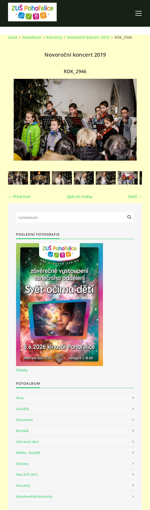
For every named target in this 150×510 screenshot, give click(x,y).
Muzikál (22, 430)
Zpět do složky (79, 196)
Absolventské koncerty (34, 496)
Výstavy (22, 463)
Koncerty (54, 37)
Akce (20, 397)
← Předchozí (19, 196)
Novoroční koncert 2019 (88, 37)
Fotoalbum (31, 37)
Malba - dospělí (28, 452)
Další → (135, 196)
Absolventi (24, 419)
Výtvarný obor (27, 441)
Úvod (12, 37)
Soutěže (22, 408)
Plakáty (22, 370)
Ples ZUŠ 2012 (27, 474)
